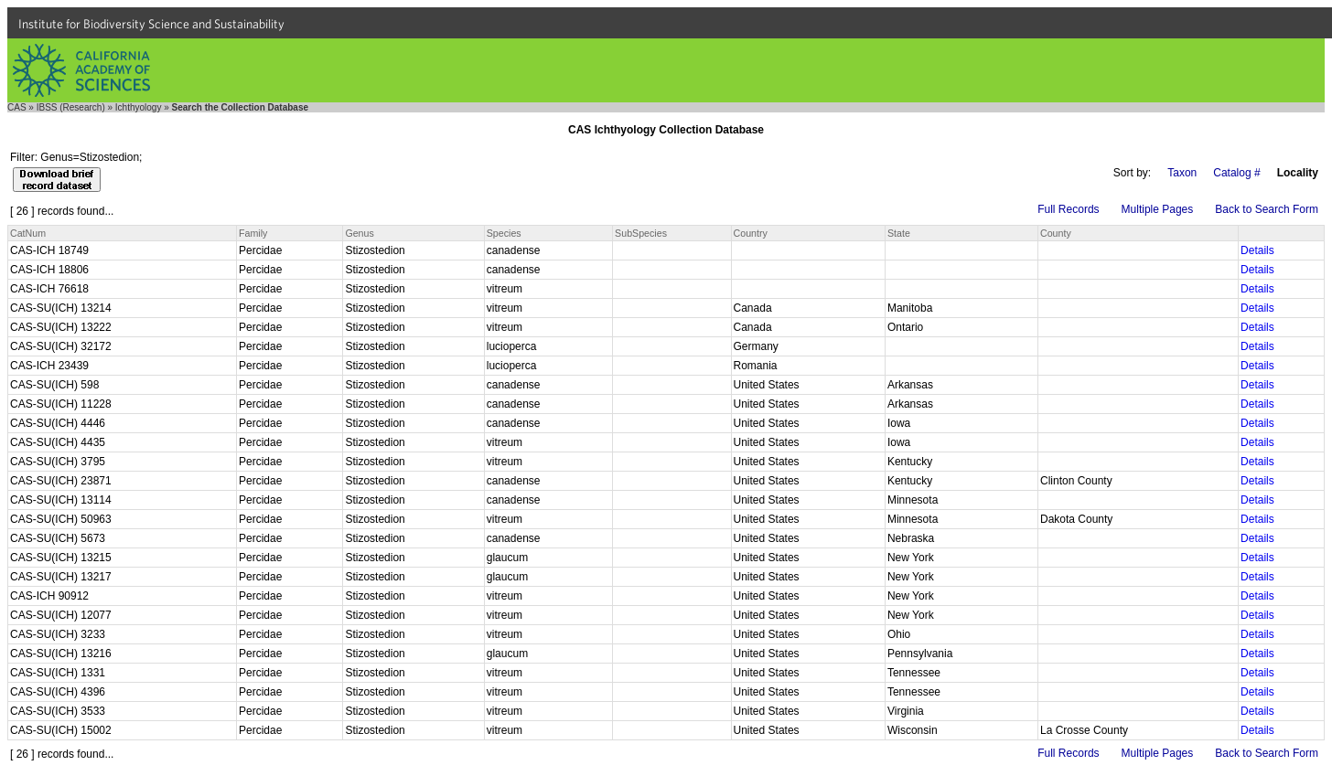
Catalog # (1236, 172)
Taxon (1182, 172)
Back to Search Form (1266, 209)
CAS (17, 107)
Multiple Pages (1158, 209)
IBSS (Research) (71, 107)
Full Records (1068, 209)
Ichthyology (138, 107)
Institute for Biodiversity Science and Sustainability (151, 23)
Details (1257, 250)
